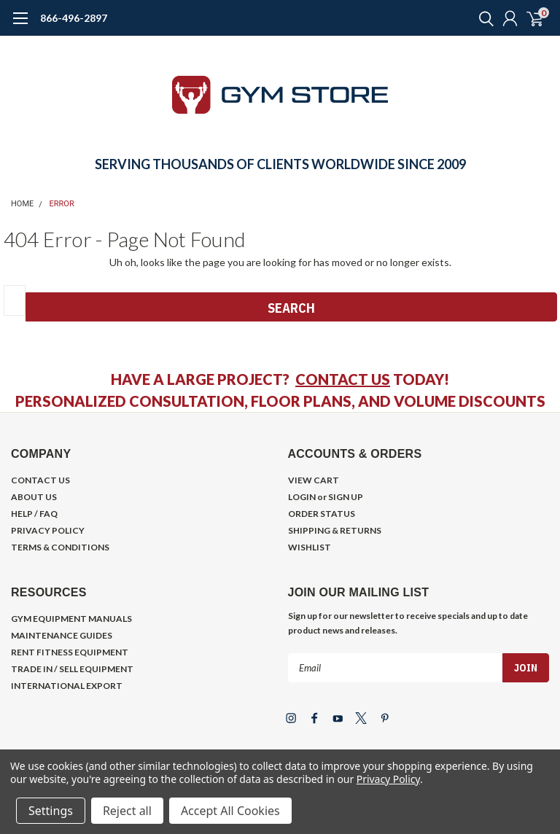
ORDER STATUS (321, 513)
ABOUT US (34, 496)
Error (62, 203)
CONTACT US (342, 379)
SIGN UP (345, 496)
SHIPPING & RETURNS (334, 530)
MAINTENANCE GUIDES (61, 635)
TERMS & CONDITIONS (60, 547)
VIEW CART (313, 480)
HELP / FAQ (34, 513)
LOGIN (302, 496)
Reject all (127, 811)
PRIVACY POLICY (48, 530)
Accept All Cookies (230, 811)
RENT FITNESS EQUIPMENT (69, 652)
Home (22, 203)
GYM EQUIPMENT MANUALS (71, 618)
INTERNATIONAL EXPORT (66, 685)
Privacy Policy (388, 779)
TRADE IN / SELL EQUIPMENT (72, 668)
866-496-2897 (73, 18)
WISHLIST (309, 547)
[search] (482, 18)
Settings (50, 811)
